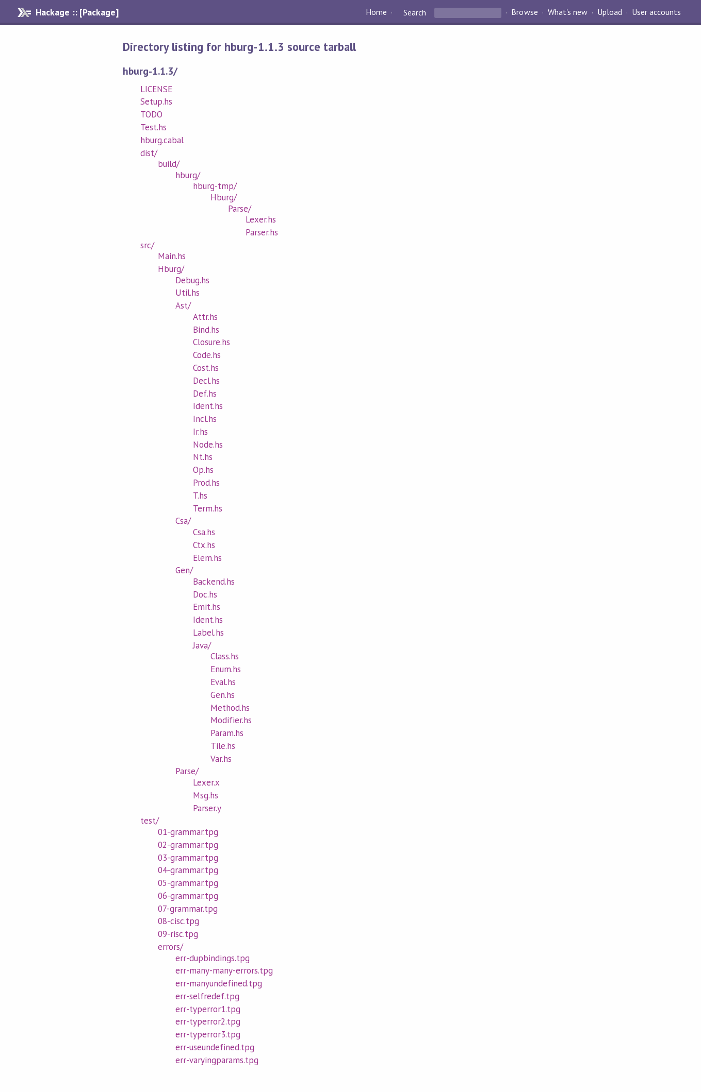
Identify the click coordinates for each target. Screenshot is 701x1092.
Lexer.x (206, 782)
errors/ (170, 946)
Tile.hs (222, 746)
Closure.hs (211, 342)
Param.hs (226, 733)
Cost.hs (206, 367)
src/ (147, 245)
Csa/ (183, 520)
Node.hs (208, 444)
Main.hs (172, 256)
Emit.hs (206, 606)
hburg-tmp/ (215, 186)
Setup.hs (156, 101)
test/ (149, 820)
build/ (169, 163)
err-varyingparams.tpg (217, 1060)
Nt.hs (203, 457)
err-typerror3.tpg (207, 1034)
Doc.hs (205, 594)
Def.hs (205, 393)
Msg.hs (205, 795)
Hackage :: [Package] (77, 12)
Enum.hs (225, 669)
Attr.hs (205, 316)
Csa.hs (204, 532)
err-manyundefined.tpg (219, 983)
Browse (524, 12)
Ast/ (183, 305)
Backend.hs (214, 581)
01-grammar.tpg (188, 832)
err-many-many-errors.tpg (224, 970)
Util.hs (187, 292)
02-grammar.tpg (188, 844)
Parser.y (207, 808)
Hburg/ (223, 197)
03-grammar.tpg (188, 857)
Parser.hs (262, 232)
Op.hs (203, 469)
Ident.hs (208, 406)
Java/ (202, 645)
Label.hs (208, 632)
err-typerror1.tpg (207, 1009)
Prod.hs (206, 482)
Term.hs (207, 508)
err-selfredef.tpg (207, 996)
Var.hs (221, 758)
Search (414, 12)
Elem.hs (207, 558)
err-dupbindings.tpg (212, 958)
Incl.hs (205, 418)
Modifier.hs (231, 720)
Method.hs (230, 707)
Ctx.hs (204, 545)
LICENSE (156, 89)
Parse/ (239, 208)
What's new (568, 12)
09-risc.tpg (178, 934)
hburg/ (187, 175)
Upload (609, 12)
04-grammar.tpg (188, 870)
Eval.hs (223, 682)
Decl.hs (206, 380)
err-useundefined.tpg (214, 1047)
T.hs (200, 495)
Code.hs (207, 355)
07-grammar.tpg (188, 908)
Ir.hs (200, 431)
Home (376, 12)
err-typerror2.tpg (207, 1021)
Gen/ (184, 570)
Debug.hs (192, 280)
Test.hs (153, 127)
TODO (151, 114)
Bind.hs (206, 329)
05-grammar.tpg (188, 883)
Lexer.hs (261, 219)
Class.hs (224, 656)
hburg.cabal (162, 140)
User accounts (656, 12)
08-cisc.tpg (178, 921)
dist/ (148, 153)
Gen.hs (222, 695)
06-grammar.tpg (188, 895)
